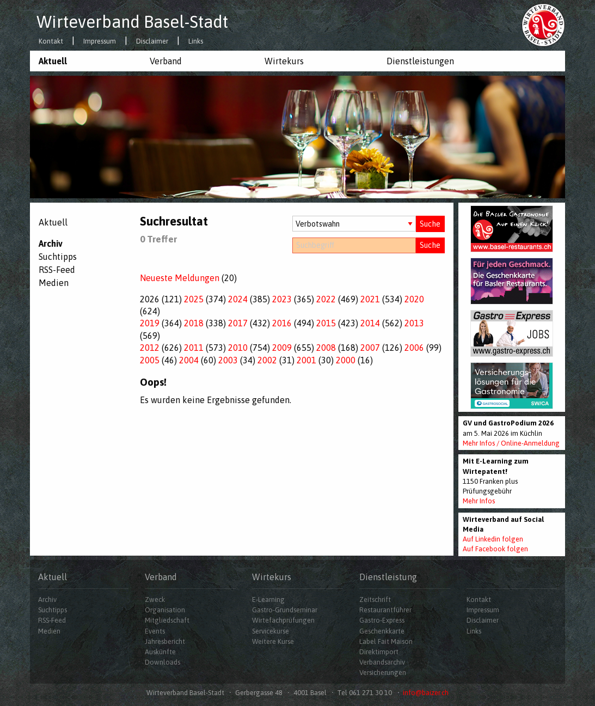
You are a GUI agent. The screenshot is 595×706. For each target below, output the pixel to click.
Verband (166, 61)
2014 (370, 323)
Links (195, 41)
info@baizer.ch (426, 693)
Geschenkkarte (381, 631)
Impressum (99, 41)
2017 (238, 323)
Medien (54, 283)
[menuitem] (85, 61)
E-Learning (268, 599)
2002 (267, 360)
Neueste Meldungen (179, 278)
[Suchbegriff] (354, 245)
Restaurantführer (385, 610)
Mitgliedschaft (167, 620)
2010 (238, 347)
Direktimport (378, 652)
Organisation (165, 610)
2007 (370, 347)
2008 (326, 347)
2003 (228, 360)
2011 (194, 347)
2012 (150, 347)
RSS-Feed (57, 270)
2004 (189, 360)
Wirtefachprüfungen (283, 620)
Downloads (162, 662)
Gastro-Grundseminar (284, 610)
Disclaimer (152, 41)
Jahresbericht (165, 641)
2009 (282, 347)
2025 (194, 299)
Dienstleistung (388, 577)
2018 (194, 323)
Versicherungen (382, 672)
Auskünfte (160, 652)
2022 (326, 299)
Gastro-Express (381, 620)
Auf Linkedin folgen (493, 539)
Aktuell (53, 61)
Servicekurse (270, 631)
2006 (414, 347)
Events (155, 631)
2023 (282, 299)
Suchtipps (58, 256)
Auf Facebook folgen (495, 549)
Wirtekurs (284, 61)
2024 (238, 299)
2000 (345, 360)
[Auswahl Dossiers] (354, 224)
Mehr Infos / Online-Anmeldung (511, 443)
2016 (282, 323)
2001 (306, 360)
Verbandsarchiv (382, 662)
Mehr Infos (479, 501)
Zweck (155, 599)
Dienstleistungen (420, 61)
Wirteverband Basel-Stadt (132, 22)
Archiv (51, 243)
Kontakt (51, 41)
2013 (414, 323)
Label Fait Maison (386, 641)
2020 (414, 299)
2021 (370, 299)
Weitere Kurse (273, 641)
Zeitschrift (375, 599)
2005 (150, 360)
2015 (326, 323)
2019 (150, 323)
